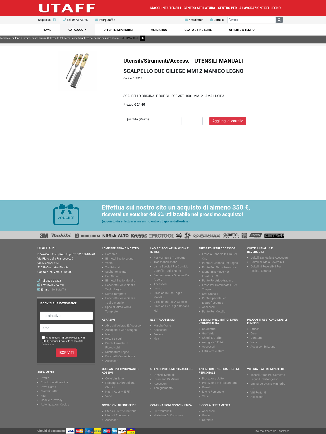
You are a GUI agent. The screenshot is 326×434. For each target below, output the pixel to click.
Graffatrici (208, 333)
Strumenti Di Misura (167, 379)
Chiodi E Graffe (212, 337)
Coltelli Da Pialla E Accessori (269, 257)
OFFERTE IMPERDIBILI (118, 29)
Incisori (158, 288)
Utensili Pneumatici (117, 415)
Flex (156, 338)
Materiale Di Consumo (168, 415)
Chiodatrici (209, 329)
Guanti (206, 387)
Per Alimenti (113, 276)
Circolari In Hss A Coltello (170, 301)
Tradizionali (112, 267)
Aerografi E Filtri (212, 342)
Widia (109, 263)
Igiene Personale (213, 391)
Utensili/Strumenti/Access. (156, 61)
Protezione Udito (213, 378)
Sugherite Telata (116, 271)
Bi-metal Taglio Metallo (120, 280)
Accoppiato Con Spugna (121, 329)
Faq (43, 395)
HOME (47, 29)
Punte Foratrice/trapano (217, 280)
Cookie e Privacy (51, 400)
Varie (253, 342)
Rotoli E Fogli (113, 338)
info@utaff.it (107, 19)
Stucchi (255, 329)
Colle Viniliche (114, 378)
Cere (253, 333)
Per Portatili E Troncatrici (170, 257)
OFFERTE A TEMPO (242, 29)
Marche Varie (162, 325)
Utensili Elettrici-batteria (121, 411)
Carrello (217, 19)
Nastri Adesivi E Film (118, 391)
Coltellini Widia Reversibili (267, 262)
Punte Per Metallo (213, 311)
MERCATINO (159, 29)
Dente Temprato (115, 294)
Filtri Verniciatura (213, 351)
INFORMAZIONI (129, 38)
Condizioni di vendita (54, 382)
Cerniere (207, 420)
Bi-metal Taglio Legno (119, 258)
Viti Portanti (258, 392)
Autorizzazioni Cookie (55, 404)
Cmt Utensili (210, 294)
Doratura (256, 337)
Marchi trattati (50, 391)
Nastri (109, 334)
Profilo (45, 378)
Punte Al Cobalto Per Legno (220, 263)
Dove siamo (48, 387)
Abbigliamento (163, 388)
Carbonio (111, 254)
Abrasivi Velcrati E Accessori (123, 325)
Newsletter (194, 19)
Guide (206, 415)
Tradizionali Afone (165, 262)
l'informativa (48, 344)
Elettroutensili (163, 411)
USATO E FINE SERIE (198, 29)
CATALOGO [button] (76, 29)
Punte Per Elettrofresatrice (219, 267)
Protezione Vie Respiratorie (219, 382)
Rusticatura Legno (117, 352)
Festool (158, 334)
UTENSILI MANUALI (218, 61)
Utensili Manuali (164, 375)
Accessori (160, 284)
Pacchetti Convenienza (120, 356)
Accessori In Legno (262, 346)
